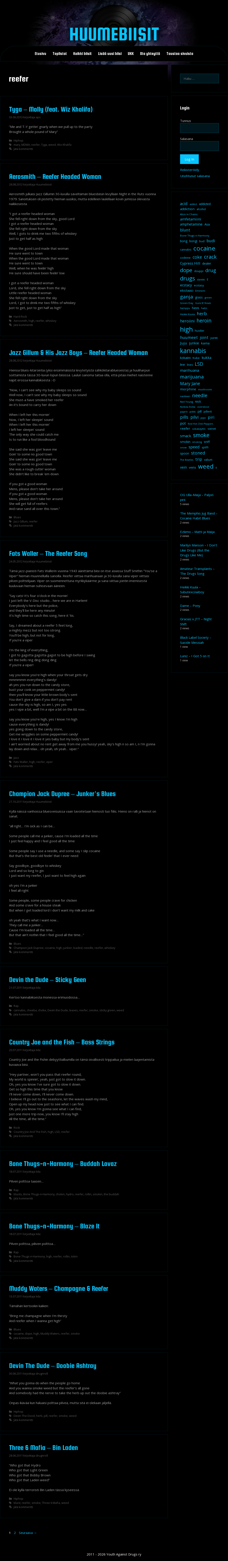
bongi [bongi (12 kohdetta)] (193, 241)
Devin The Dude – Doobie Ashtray (53, 1365)
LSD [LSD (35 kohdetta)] (199, 364)
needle (88, 948)
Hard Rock (20, 316)
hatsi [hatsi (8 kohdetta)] (204, 308)
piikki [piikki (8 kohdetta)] (193, 411)
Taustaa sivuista (179, 53)
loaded (77, 948)
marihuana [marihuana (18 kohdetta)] (189, 370)
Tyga (44, 145)
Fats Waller (21, 762)
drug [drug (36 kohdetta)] (210, 270)
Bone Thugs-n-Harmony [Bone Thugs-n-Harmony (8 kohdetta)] (194, 235)
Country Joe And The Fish (30, 1132)
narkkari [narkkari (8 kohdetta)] (185, 396)
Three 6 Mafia (51, 1503)
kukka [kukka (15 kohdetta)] (206, 357)
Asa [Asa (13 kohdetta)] (207, 224)
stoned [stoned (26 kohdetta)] (198, 453)
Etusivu (40, 53)
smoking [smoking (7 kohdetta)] (197, 442)
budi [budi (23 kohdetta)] (210, 240)
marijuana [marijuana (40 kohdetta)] (192, 376)
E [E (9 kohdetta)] (207, 279)
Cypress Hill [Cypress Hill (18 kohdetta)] (190, 263)
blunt (17, 1503)
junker (67, 948)
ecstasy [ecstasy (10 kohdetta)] (199, 285)
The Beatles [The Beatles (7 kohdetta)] (186, 459)
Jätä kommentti (23, 149)
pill (45, 1416)
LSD (57, 1132)
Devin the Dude (57, 1010)
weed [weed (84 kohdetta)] (205, 466)
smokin (97, 1194)
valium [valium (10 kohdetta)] (208, 460)
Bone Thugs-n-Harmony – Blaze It (54, 1226)
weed (52, 145)
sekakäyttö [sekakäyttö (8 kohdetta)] (199, 428)
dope (28, 1333)
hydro (70, 1194)
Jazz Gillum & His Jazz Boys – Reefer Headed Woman (78, 352)
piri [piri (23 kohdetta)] (211, 417)
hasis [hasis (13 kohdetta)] (195, 308)
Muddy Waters (50, 1333)
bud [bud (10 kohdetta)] (201, 241)
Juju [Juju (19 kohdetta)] (183, 343)
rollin (88, 1194)
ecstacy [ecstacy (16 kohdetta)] (186, 285)
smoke (93, 1010)
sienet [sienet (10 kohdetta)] (212, 429)
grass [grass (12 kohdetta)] (199, 297)
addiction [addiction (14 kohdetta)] (187, 209)
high (31, 321)
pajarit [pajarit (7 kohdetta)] (184, 411)
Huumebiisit (114, 33)
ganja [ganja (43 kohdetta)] (186, 296)
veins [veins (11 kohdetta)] (192, 467)
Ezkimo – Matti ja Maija (197, 531)
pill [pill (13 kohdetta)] (200, 411)
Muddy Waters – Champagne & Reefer (58, 1288)
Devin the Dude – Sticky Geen (47, 979)
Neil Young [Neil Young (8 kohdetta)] (186, 401)
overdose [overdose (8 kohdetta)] (203, 406)
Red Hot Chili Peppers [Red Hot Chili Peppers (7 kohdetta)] (200, 423)
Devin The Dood (24, 1416)
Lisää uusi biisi (110, 53)
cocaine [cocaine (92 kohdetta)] (204, 248)
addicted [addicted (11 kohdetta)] (205, 204)
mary (17, 145)
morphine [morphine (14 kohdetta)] (188, 389)
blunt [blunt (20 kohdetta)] (185, 230)
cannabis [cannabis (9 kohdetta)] (185, 249)
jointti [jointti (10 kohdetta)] (214, 338)
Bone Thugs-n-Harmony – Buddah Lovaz (63, 1163)
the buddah (111, 1194)
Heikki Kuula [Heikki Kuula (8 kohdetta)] (187, 314)
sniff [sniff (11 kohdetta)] (207, 442)
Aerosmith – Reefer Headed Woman (55, 176)
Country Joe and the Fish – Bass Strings (62, 1042)
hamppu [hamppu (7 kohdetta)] (185, 308)
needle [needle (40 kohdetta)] (199, 395)
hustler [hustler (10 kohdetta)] (199, 331)
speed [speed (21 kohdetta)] (194, 446)
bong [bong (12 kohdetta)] (183, 241)
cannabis (20, 1010)
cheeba (32, 1010)
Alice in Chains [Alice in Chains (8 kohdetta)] (189, 214)
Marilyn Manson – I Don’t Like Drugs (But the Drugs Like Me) (198, 550)
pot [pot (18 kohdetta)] (183, 423)
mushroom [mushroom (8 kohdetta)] (205, 389)
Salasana (186, 138)
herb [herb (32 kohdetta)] (202, 313)
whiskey (51, 321)
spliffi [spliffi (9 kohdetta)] (205, 447)
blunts (18, 1194)
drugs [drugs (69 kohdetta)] (187, 278)
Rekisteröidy (189, 169)
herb (39, 1416)
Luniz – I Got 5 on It (195, 656)
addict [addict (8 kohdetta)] (193, 204)
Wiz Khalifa (64, 145)
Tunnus (185, 120)
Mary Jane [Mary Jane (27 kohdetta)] (190, 383)
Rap (16, 1006)
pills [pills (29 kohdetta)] (184, 417)
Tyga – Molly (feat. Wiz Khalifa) (51, 109)
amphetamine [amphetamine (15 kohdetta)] (191, 224)
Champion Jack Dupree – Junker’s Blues (62, 793)
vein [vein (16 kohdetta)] (183, 467)
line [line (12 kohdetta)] (182, 364)
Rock (17, 1128)
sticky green (107, 1010)
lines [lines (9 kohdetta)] (190, 365)
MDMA (25, 145)
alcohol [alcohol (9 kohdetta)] (201, 209)
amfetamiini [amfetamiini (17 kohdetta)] (190, 219)
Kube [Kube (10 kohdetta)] (196, 358)
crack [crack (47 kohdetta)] (210, 256)
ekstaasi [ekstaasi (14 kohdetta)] (186, 290)
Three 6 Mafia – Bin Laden (43, 1447)
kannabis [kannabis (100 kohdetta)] (193, 350)
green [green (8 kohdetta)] (208, 297)
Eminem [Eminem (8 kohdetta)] (200, 290)
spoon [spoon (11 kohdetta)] (184, 453)
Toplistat (60, 53)
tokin (74, 1256)
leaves (73, 1010)
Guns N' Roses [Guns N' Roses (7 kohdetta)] (203, 303)
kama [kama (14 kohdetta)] (205, 343)
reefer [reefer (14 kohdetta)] (185, 428)
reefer (35, 145)
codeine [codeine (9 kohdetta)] (185, 258)
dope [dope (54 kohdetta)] (186, 270)
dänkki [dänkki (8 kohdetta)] (201, 279)
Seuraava (28, 1532)
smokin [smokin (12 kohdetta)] (185, 442)
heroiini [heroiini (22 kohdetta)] (187, 321)
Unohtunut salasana (195, 176)
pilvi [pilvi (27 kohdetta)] (194, 417)
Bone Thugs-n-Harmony (39, 1194)
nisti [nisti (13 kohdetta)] (198, 401)
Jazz (16, 758)
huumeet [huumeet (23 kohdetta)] (189, 337)
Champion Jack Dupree (29, 948)
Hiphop (18, 140)
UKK (131, 53)
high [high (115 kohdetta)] (186, 329)
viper (49, 762)
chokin (60, 1194)
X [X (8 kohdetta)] (216, 467)
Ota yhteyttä (150, 53)
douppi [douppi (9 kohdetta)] (198, 271)
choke (42, 1010)
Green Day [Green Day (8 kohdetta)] (186, 303)
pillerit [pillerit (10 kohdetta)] (208, 411)
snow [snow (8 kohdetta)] (183, 447)
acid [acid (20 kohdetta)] (184, 203)
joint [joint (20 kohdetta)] (204, 337)
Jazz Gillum (21, 521)
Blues (17, 517)
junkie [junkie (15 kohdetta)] (194, 343)
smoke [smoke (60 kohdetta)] (201, 435)
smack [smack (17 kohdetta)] (185, 435)
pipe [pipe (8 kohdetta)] (203, 417)
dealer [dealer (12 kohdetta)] (206, 263)
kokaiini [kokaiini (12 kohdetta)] (185, 358)
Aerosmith (20, 321)
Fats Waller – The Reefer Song (48, 553)
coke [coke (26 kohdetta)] (197, 257)
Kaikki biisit (82, 53)
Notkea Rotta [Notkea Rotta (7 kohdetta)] (187, 406)
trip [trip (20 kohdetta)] (198, 459)
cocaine (50, 948)
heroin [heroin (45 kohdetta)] (204, 320)
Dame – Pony (190, 605)
